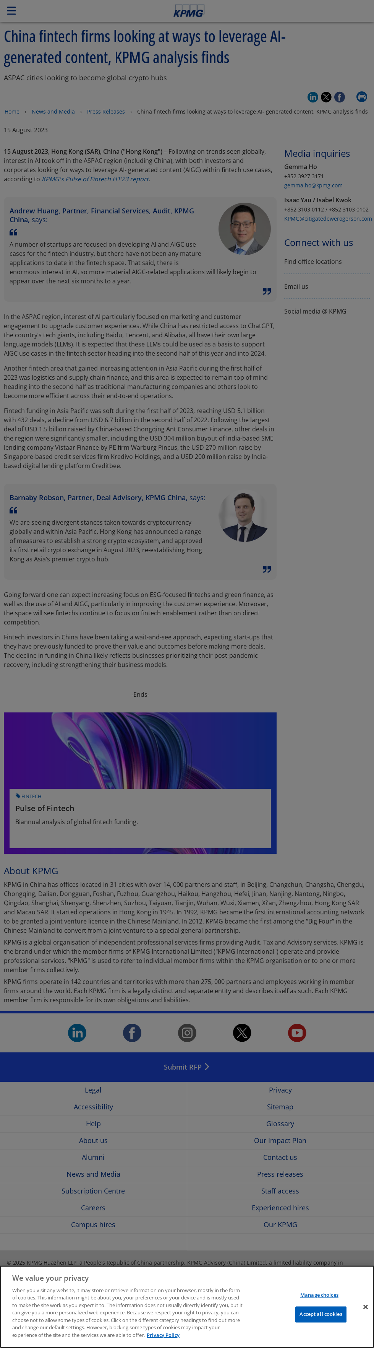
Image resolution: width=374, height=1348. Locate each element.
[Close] (365, 1312)
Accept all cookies (321, 1319)
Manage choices (319, 1300)
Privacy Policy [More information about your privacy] (163, 1340)
